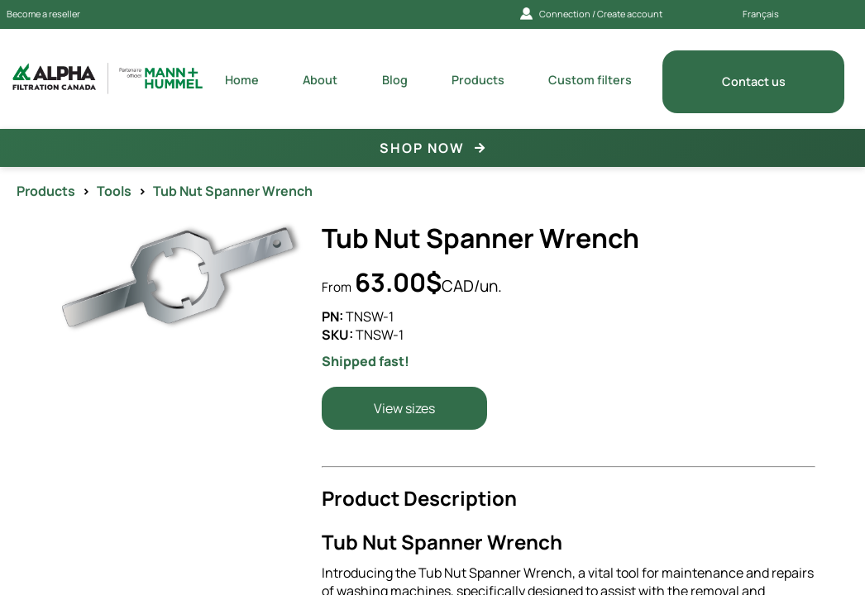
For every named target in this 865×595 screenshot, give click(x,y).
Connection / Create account (591, 13)
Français (761, 13)
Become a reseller (43, 13)
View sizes (404, 408)
